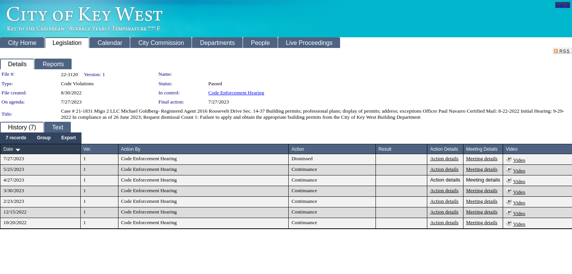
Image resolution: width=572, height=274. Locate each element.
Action (297, 149)
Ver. (87, 149)
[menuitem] (16, 138)
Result (385, 149)
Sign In (562, 5)
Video (519, 160)
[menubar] (40, 138)
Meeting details (482, 158)
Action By (131, 149)
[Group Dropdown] (43, 138)
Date (8, 149)
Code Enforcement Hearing (236, 93)
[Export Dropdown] (68, 138)
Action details (444, 158)
